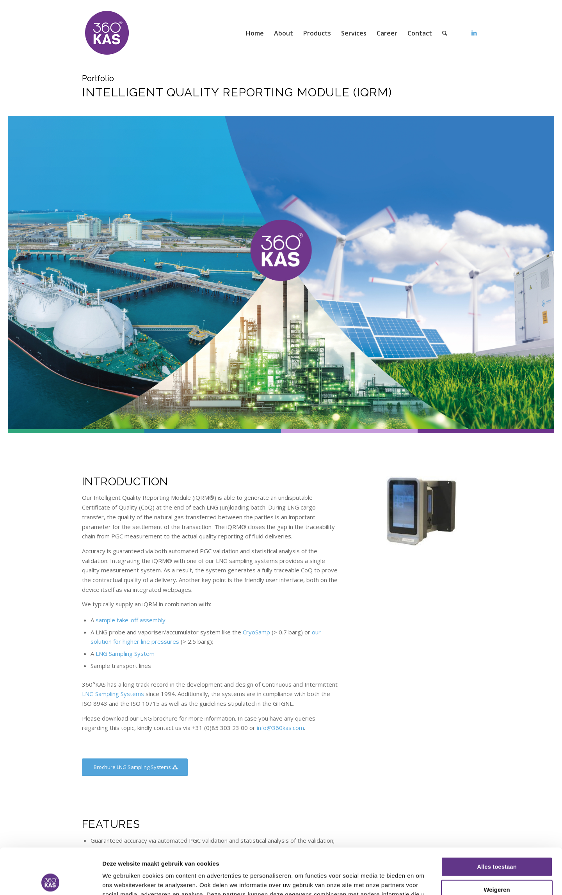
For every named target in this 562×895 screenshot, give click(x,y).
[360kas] (107, 33)
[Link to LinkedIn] (474, 33)
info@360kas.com (280, 728)
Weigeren (497, 843)
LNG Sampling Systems (113, 694)
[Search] (444, 33)
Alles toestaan (497, 821)
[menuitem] (255, 33)
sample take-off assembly (130, 620)
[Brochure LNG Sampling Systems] (135, 767)
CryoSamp (256, 632)
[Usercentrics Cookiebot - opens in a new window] (50, 880)
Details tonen (120, 879)
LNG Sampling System (125, 653)
